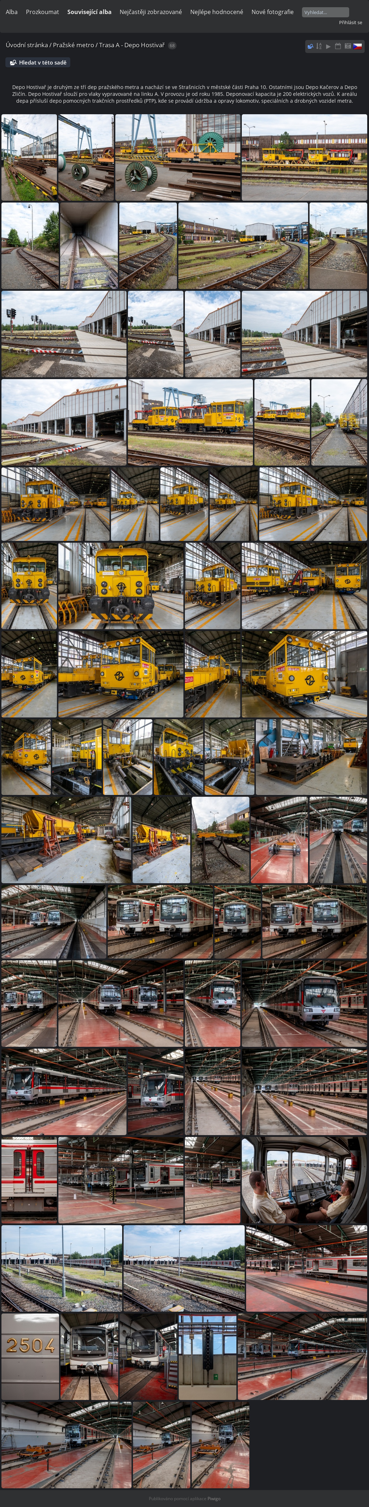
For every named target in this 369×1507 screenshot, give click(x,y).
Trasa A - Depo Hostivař (132, 45)
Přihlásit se (350, 22)
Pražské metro (73, 45)
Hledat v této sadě (43, 62)
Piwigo (214, 1498)
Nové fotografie (273, 12)
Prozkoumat (42, 12)
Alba (12, 12)
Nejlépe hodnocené (216, 12)
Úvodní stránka (27, 45)
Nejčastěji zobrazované (151, 12)
